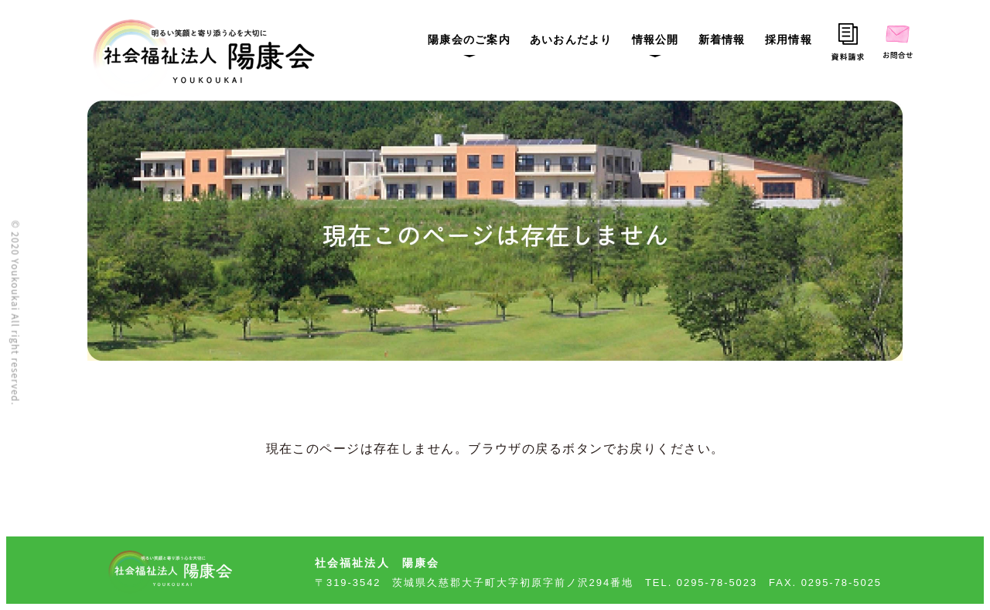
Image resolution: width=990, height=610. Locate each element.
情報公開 (655, 39)
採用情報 (788, 39)
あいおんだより (571, 39)
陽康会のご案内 (469, 39)
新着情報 (722, 39)
